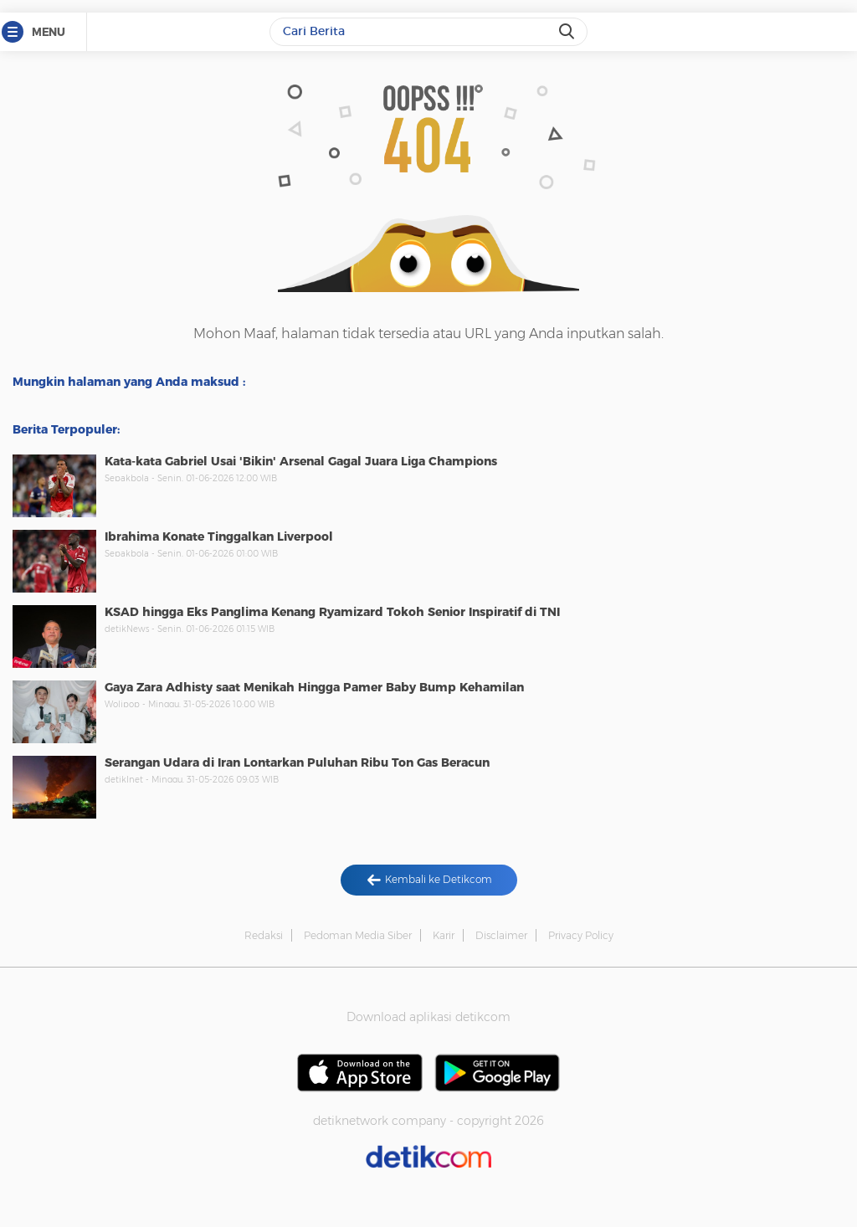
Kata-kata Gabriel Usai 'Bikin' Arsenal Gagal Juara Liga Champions (301, 461)
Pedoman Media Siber (358, 935)
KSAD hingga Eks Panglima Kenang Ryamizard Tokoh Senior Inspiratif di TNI (332, 611)
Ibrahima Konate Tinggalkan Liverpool (219, 536)
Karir (443, 935)
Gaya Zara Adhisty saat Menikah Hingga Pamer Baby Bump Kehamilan (314, 687)
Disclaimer (501, 935)
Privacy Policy (580, 935)
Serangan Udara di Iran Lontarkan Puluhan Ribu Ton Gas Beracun (297, 762)
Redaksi (263, 935)
